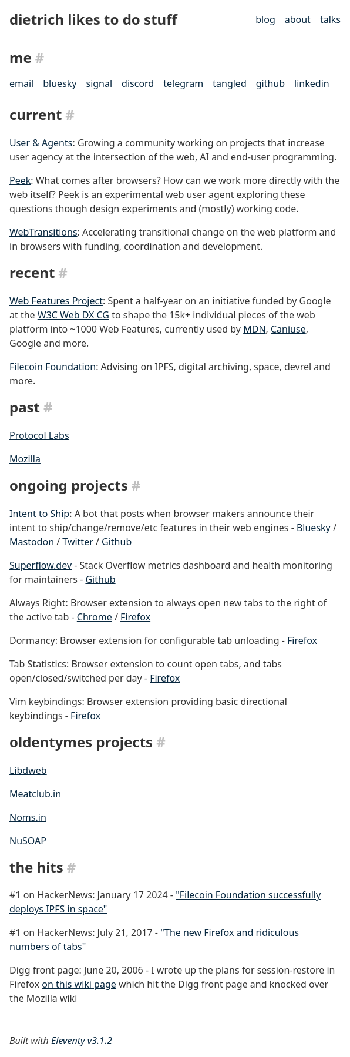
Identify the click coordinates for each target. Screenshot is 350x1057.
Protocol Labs (39, 435)
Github (117, 541)
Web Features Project (56, 300)
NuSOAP (27, 840)
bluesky (59, 83)
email (21, 83)
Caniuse (288, 329)
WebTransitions (43, 232)
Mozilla (25, 458)
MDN (254, 329)
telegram (183, 83)
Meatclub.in (35, 793)
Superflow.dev (40, 565)
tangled (229, 83)
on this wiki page (79, 984)
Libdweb (28, 770)
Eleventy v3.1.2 (81, 1040)
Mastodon (31, 541)
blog (265, 19)
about (298, 19)
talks (330, 19)
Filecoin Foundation (52, 366)
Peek (20, 180)
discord (138, 83)
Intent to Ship (39, 513)
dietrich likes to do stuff (93, 19)
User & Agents (40, 142)
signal (99, 83)
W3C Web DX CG (73, 314)
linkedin (311, 83)
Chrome (94, 616)
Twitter (77, 541)
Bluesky (314, 527)
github (270, 83)
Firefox (135, 616)
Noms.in (27, 817)
